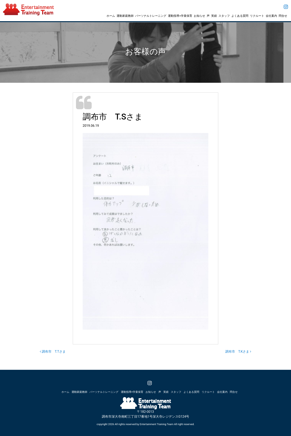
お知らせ (199, 15)
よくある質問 (239, 15)
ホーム (110, 15)
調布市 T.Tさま (53, 351)
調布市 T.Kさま (238, 351)
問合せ (283, 15)
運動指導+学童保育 (180, 15)
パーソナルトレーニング (150, 15)
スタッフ (224, 15)
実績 (214, 15)
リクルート (257, 15)
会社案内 (271, 15)
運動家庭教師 (125, 15)
